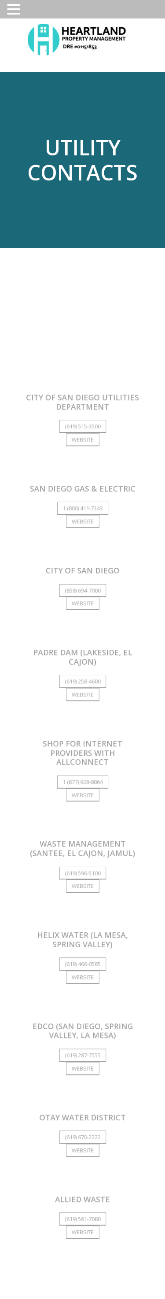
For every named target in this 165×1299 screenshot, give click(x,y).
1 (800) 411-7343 (82, 511)
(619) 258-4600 (82, 684)
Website (83, 443)
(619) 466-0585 (82, 964)
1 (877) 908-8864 (82, 783)
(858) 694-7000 (82, 593)
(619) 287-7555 (82, 1054)
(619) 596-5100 (82, 873)
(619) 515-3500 (82, 430)
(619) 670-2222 (82, 1136)
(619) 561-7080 (82, 1217)
